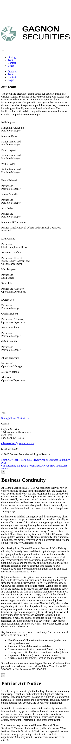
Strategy (12, 57)
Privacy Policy (40, 459)
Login (11, 65)
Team (10, 60)
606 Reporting (8, 465)
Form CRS (26, 459)
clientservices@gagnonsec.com (17, 443)
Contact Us (23, 418)
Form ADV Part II (10, 459)
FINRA (45, 465)
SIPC (52, 465)
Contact (12, 62)
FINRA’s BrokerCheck (29, 465)
